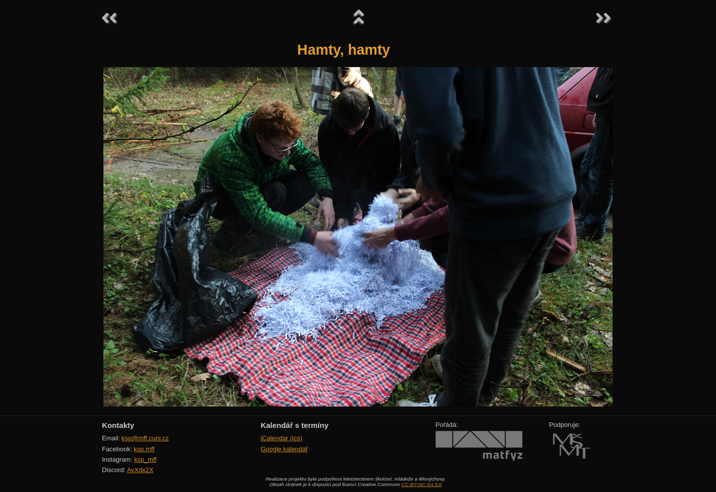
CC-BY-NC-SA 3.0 (421, 484)
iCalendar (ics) (281, 438)
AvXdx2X (140, 470)
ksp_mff (145, 459)
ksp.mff (144, 449)
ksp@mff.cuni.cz (145, 438)
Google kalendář (284, 449)
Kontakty (118, 425)
